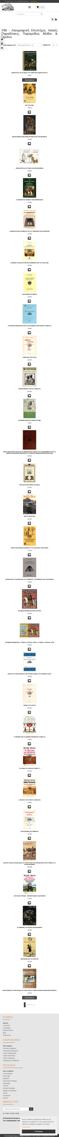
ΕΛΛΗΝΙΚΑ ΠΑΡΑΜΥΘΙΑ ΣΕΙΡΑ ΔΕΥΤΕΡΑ (29, 611)
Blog (4, 1033)
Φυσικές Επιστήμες (9, 1088)
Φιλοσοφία (6, 1076)
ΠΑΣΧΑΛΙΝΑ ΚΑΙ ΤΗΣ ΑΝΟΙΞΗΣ (29, 959)
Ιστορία (5, 1098)
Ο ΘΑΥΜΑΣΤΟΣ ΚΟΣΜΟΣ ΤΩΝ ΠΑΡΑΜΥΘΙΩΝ (29, 200)
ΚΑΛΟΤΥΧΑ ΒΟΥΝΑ (29, 516)
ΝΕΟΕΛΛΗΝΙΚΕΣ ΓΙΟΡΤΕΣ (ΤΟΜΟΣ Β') (30, 389)
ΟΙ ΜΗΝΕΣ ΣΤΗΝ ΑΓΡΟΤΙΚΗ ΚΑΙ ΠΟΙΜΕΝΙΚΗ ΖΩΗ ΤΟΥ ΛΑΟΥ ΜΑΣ (29, 263)
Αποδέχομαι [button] (39, 1131)
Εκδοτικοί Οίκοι (8, 1030)
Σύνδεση (33, 1)
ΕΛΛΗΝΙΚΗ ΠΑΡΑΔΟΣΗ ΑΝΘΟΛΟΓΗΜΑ (29, 420)
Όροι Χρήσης (7, 1046)
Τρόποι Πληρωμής (9, 1058)
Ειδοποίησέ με (29, 80)
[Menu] (29, 7)
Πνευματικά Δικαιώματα (10, 1051)
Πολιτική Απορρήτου (9, 1048)
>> (34, 1005)
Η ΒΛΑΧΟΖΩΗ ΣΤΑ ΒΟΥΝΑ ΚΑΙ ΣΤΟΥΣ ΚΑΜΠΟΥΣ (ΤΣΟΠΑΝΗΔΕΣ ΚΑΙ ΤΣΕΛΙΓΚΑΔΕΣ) (29, 579)
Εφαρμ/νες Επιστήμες (9, 1091)
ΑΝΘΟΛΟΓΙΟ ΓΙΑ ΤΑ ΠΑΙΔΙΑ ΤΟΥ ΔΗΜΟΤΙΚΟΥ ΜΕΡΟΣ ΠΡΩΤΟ (30, 73)
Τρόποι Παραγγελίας (9, 1053)
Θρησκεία (6, 1078)
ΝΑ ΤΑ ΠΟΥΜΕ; (29, 105)
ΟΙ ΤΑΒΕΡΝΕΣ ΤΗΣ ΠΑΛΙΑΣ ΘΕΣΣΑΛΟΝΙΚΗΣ (29, 927)
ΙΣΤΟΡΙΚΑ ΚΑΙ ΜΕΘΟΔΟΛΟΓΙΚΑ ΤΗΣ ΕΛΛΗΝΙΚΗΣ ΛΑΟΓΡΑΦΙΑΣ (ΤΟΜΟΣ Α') (29, 326)
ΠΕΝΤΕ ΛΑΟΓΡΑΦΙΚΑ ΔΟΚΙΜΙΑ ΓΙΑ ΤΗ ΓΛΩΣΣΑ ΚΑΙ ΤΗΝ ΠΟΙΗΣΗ (29, 548)
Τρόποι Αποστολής (9, 1056)
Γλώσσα (5, 1086)
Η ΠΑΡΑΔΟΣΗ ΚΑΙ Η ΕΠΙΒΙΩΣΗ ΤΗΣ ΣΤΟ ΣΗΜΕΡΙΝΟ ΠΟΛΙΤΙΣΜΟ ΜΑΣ (29, 231)
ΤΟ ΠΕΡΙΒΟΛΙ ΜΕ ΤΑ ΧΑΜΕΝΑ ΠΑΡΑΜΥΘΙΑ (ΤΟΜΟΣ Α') (29, 737)
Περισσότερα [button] (26, 1127)
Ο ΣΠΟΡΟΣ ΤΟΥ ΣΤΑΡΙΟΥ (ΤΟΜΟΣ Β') (29, 800)
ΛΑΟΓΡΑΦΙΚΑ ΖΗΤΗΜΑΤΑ (29, 294)
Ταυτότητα (6, 1025)
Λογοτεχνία (6, 1095)
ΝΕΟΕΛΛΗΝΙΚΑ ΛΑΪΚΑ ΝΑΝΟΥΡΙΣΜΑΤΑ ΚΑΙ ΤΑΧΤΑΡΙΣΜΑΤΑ (29, 137)
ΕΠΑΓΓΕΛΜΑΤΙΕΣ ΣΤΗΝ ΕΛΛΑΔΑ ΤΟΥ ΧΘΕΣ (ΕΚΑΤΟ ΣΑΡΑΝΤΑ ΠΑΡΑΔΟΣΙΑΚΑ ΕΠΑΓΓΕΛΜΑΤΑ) (29, 990)
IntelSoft (52, 1136)
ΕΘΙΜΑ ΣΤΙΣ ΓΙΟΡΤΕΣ (29, 705)
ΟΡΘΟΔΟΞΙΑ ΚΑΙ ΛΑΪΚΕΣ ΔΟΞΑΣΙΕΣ (29, 485)
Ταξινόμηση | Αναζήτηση (11, 1060)
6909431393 (9, 1)
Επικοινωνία (7, 1035)
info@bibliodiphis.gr (22, 1)
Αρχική (5, 1023)
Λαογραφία (6, 1083)
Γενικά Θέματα (7, 1073)
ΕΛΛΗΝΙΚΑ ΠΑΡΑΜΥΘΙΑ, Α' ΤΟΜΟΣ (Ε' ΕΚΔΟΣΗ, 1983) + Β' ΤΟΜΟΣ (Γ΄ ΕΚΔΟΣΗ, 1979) (29, 642)
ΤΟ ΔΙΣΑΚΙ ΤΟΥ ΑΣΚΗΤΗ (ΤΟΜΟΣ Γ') (29, 768)
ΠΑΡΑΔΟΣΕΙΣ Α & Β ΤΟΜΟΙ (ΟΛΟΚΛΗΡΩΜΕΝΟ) (29, 168)
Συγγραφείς (7, 1028)
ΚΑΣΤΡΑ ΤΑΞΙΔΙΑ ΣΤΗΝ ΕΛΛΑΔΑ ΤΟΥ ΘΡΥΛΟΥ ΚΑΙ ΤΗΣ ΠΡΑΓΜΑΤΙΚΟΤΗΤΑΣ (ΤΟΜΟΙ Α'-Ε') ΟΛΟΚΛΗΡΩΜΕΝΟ (29, 863)
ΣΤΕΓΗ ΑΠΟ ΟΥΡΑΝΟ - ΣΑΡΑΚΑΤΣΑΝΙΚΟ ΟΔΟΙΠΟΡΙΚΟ (29, 896)
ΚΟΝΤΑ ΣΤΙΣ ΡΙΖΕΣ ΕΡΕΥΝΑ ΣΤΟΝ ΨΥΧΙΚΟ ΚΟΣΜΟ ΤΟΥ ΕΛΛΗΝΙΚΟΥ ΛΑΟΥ (29, 674)
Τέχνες (5, 1093)
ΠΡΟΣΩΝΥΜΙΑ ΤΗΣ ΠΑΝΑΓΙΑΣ (29, 831)
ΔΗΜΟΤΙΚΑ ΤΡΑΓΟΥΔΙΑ (29, 357)
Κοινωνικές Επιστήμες (10, 1081)
